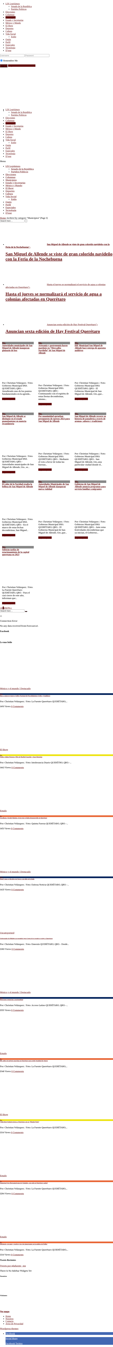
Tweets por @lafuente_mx (13, 1265)
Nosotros (10, 1319)
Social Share (12, 1338)
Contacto (10, 1321)
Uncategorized (7, 932)
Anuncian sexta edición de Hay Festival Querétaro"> (52, 324)
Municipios (11, 17)
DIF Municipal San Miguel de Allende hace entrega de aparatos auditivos (90, 347)
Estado (3, 810)
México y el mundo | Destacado (15, 688)
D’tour (8, 50)
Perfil (8, 42)
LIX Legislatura (13, 3)
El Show (9, 26)
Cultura (9, 31)
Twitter (19, 1343)
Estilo (13, 37)
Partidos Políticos (18, 9)
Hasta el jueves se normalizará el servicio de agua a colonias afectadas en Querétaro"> (56, 286)
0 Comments (17, 706)
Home (3, 218)
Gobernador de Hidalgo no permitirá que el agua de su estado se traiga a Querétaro (26, 938)
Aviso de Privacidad (14, 1323)
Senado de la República (21, 6)
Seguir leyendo (8, 399)
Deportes (10, 28)
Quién (8, 39)
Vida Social (11, 34)
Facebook (10, 1333)
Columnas (10, 14)
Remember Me (10, 60)
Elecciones (10, 12)
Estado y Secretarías (14, 20)
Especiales (10, 45)
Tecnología (10, 48)
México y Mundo (13, 23)
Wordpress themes (9, 1328)
